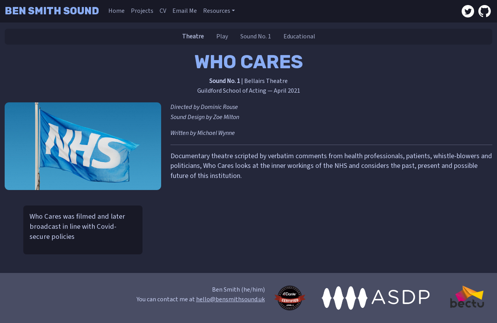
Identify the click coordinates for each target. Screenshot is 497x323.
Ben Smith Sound (52, 11)
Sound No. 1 (255, 36)
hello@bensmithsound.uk (230, 299)
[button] (219, 11)
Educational (299, 36)
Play (222, 36)
